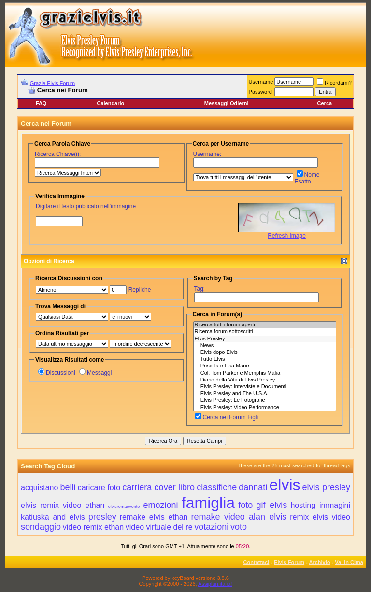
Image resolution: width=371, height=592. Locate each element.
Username (261, 82)
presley (102, 517)
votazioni (211, 527)
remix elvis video (320, 517)
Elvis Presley (265, 339)
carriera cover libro (158, 487)
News (265, 345)
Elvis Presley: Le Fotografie (265, 400)
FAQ (41, 103)
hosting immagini (320, 505)
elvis (284, 484)
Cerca (324, 103)
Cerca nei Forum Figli (226, 417)
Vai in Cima (349, 562)
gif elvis (272, 505)
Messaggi (95, 372)
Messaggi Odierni (226, 103)
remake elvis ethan (154, 517)
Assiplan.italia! (215, 584)
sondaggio (41, 527)
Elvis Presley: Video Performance (265, 407)
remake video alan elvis (238, 517)
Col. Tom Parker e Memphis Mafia (265, 373)
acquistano (39, 487)
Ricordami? (334, 82)
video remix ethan (93, 527)
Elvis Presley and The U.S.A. (265, 393)
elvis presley (326, 487)
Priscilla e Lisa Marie (265, 366)
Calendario (110, 103)
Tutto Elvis (265, 359)
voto (238, 527)
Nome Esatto (307, 178)
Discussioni (56, 372)
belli (68, 487)
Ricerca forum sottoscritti (265, 331)
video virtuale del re (159, 527)
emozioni (160, 505)
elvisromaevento (124, 506)
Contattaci (256, 562)
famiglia (208, 502)
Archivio (319, 562)
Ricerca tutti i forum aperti (265, 325)
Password (260, 92)
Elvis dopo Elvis (265, 352)
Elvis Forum (289, 562)
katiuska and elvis (53, 517)
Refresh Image (287, 235)
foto (245, 505)
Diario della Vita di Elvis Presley (265, 380)
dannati (253, 487)
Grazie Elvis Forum (52, 83)
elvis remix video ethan (62, 505)
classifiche (217, 487)
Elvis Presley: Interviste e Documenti (265, 386)
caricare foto (99, 487)
